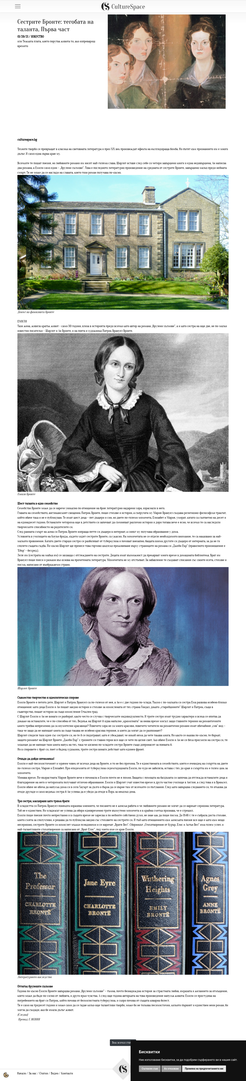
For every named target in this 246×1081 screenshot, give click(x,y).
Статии (43, 1073)
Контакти (67, 1073)
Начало (21, 1073)
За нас (33, 1073)
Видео (54, 1073)
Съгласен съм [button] (150, 1068)
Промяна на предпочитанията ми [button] (204, 1068)
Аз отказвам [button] (171, 1068)
